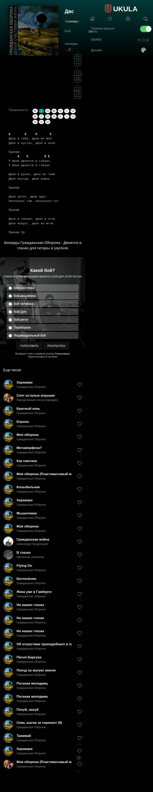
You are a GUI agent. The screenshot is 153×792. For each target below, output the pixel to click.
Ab (35, 111)
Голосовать (29, 345)
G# (47, 122)
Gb (35, 122)
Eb (54, 116)
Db (35, 116)
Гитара (73, 21)
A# (47, 111)
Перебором (22, 327)
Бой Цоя (20, 311)
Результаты (56, 345)
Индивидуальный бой (30, 335)
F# (73, 116)
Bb (54, 111)
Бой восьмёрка (25, 295)
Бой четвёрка (23, 303)
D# (47, 116)
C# (73, 111)
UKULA (125, 9)
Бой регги (21, 319)
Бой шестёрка (24, 288)
